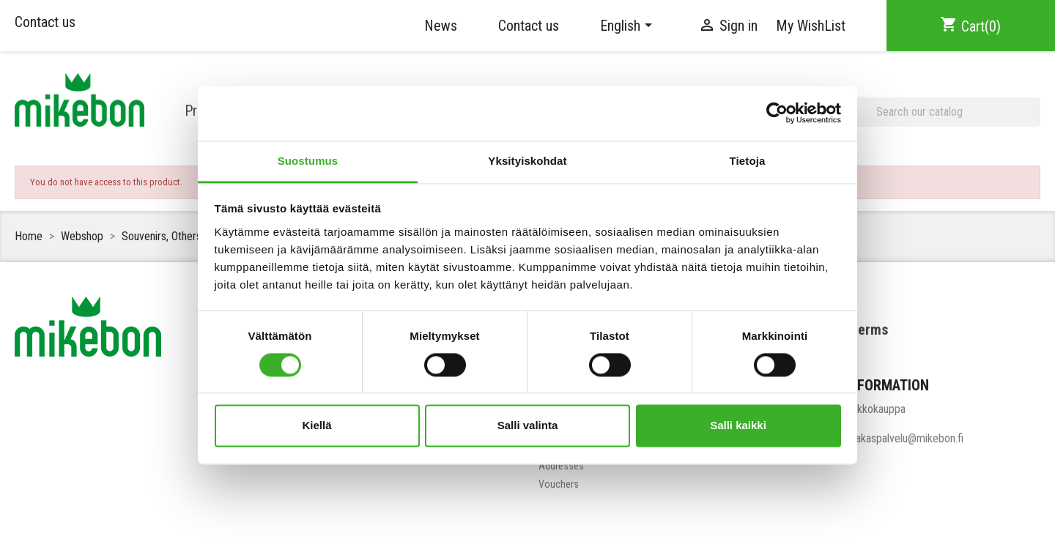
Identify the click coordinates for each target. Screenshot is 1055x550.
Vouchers (558, 484)
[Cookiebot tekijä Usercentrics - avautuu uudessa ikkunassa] (777, 113)
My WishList (810, 25)
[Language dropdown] (628, 26)
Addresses (561, 466)
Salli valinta (527, 426)
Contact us (45, 22)
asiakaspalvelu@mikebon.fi (903, 438)
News (440, 25)
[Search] (943, 112)
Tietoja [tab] (748, 161)
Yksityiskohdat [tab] (527, 161)
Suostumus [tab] (308, 161)
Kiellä (316, 426)
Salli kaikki (738, 426)
